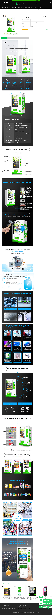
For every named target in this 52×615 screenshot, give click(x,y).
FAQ (15, 7)
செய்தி (13, 7)
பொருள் (6, 7)
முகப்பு (3, 7)
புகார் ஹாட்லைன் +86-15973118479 (22, 4)
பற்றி (10, 7)
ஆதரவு (19, 7)
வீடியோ (39, 7)
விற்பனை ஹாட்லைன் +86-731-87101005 (8, 608)
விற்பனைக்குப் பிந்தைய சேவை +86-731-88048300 (24, 3)
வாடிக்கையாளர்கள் (24, 7)
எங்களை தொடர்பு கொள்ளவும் (32, 7)
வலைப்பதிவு (37, 612)
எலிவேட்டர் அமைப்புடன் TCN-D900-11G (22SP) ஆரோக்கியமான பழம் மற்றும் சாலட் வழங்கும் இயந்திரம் (32, 598)
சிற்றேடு (49, 29)
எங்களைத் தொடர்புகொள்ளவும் (25, 29)
